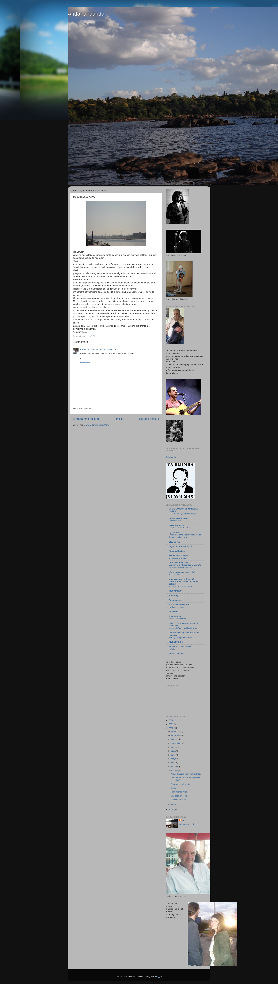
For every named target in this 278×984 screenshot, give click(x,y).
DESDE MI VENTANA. (179, 562)
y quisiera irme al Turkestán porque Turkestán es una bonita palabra (184, 581)
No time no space (176, 607)
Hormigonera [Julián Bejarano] (182, 637)
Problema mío (175, 521)
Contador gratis (171, 457)
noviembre (176, 735)
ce (183, 820)
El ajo (173, 788)
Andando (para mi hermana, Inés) (186, 774)
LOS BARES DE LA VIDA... (180, 528)
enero (174, 804)
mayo (174, 759)
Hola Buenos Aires (179, 792)
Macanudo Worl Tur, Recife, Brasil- (183, 628)
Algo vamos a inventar (181, 784)
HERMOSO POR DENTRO (181, 647)
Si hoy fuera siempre (179, 555)
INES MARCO (175, 591)
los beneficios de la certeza (180, 586)
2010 (171, 728)
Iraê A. (83, 349)
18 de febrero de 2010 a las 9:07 (101, 349)
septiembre (176, 743)
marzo (174, 767)
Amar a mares (175, 600)
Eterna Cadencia (177, 653)
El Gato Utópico (176, 525)
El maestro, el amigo (177, 558)
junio (173, 755)
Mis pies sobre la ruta (179, 605)
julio (173, 751)
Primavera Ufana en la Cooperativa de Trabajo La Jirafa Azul (185, 536)
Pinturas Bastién (177, 551)
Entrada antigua (149, 418)
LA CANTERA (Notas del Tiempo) (183, 513)
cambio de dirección (177, 618)
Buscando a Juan (178, 800)
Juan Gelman (175, 616)
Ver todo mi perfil (186, 824)
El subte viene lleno (178, 518)
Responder (85, 363)
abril (173, 763)
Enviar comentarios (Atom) (97, 425)
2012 (171, 720)
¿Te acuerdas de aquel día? (182, 572)
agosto (174, 747)
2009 (171, 809)
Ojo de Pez (174, 532)
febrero (174, 770)
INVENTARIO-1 (176, 642)
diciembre (175, 731)
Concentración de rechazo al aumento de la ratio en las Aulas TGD (185, 566)
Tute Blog (173, 595)
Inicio (119, 418)
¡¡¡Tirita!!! (172, 649)
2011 (171, 724)
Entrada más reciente (86, 418)
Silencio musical (176, 574)
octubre (175, 739)
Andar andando (86, 14)
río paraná (174, 612)
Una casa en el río (179, 796)
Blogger (158, 976)
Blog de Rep (175, 542)
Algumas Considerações (180, 546)
